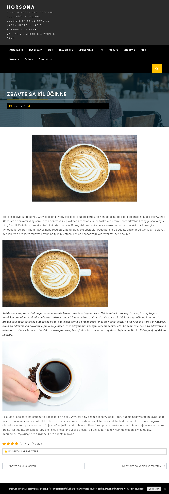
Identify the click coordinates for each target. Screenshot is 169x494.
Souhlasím (154, 489)
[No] (165, 489)
